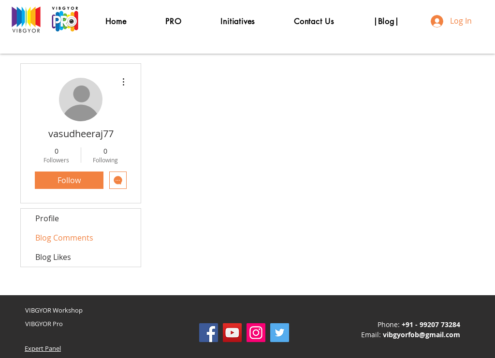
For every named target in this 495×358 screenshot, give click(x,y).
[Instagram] (256, 332)
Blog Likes (53, 257)
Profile (47, 218)
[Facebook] (208, 332)
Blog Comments (64, 237)
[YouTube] (232, 332)
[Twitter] (279, 332)
